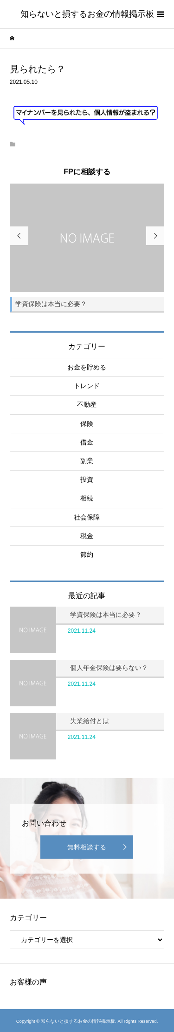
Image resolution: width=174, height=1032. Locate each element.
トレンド (87, 386)
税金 (86, 536)
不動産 (87, 404)
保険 (86, 423)
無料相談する (86, 847)
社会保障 (87, 517)
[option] (87, 248)
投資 (86, 479)
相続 (86, 498)
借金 (86, 442)
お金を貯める (86, 367)
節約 (86, 554)
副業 (86, 461)
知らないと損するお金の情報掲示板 (87, 14)
